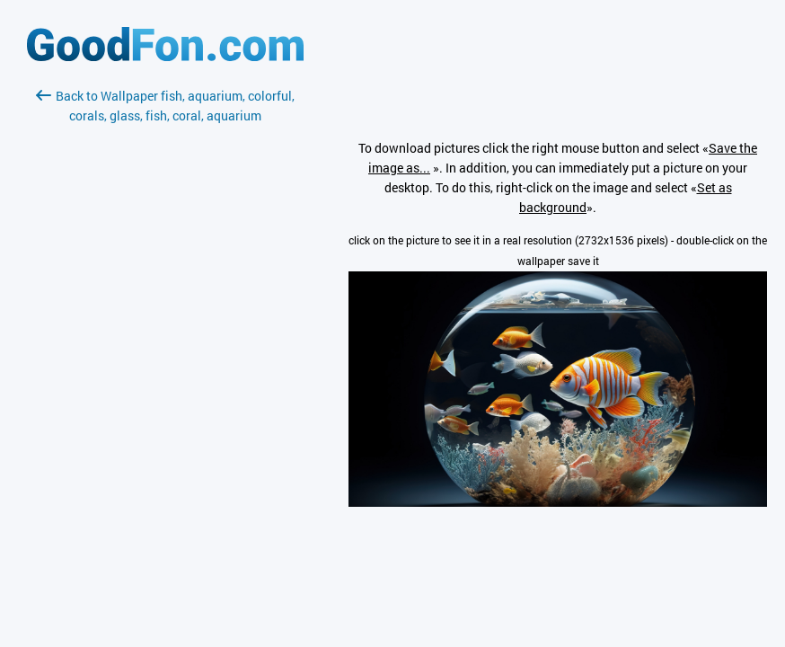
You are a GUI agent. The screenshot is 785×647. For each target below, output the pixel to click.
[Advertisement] (165, 338)
